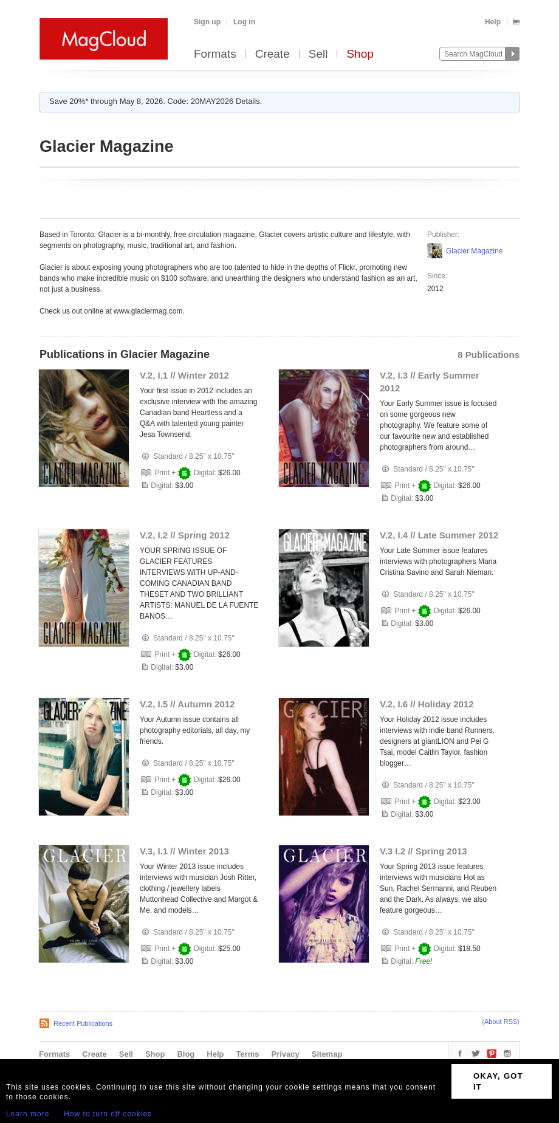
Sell (318, 54)
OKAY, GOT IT (498, 1081)
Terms (247, 1054)
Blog (185, 1054)
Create (272, 54)
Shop (359, 54)
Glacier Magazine (474, 251)
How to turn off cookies (108, 1114)
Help (493, 22)
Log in (244, 22)
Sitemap (327, 1054)
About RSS (500, 1021)
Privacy (286, 1054)
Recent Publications (82, 1023)
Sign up (207, 22)
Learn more (27, 1114)
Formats (215, 54)
